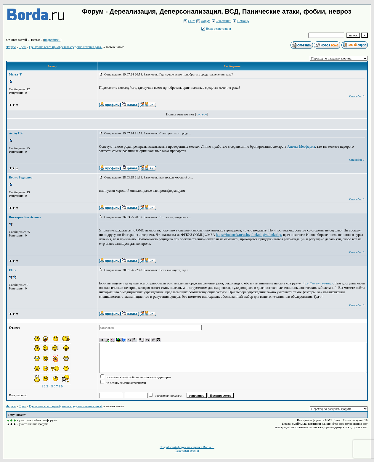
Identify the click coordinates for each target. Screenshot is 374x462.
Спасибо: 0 (356, 96)
